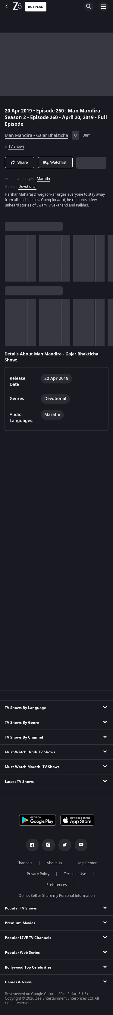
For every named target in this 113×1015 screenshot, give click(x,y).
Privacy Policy (38, 874)
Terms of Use (75, 874)
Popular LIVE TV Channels (28, 938)
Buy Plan (35, 7)
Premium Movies (20, 923)
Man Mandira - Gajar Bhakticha (36, 135)
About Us (54, 863)
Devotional (27, 186)
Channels (24, 863)
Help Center (87, 863)
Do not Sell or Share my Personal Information (57, 895)
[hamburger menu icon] (103, 6)
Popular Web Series (22, 952)
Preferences (56, 884)
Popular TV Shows (21, 908)
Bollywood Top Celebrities (28, 967)
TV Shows (16, 146)
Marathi (43, 178)
